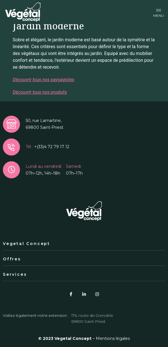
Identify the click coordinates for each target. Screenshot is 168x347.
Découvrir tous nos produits (40, 92)
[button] (158, 12)
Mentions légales (113, 338)
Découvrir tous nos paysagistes (43, 79)
